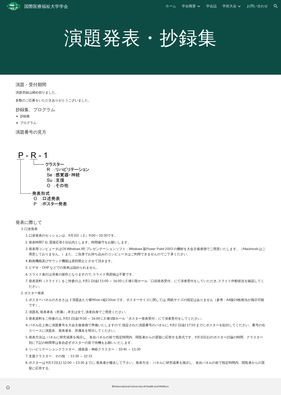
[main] (140, 37)
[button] (275, 6)
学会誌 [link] (211, 6)
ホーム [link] (171, 6)
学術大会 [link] (229, 6)
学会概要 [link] (189, 6)
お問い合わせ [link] (257, 6)
